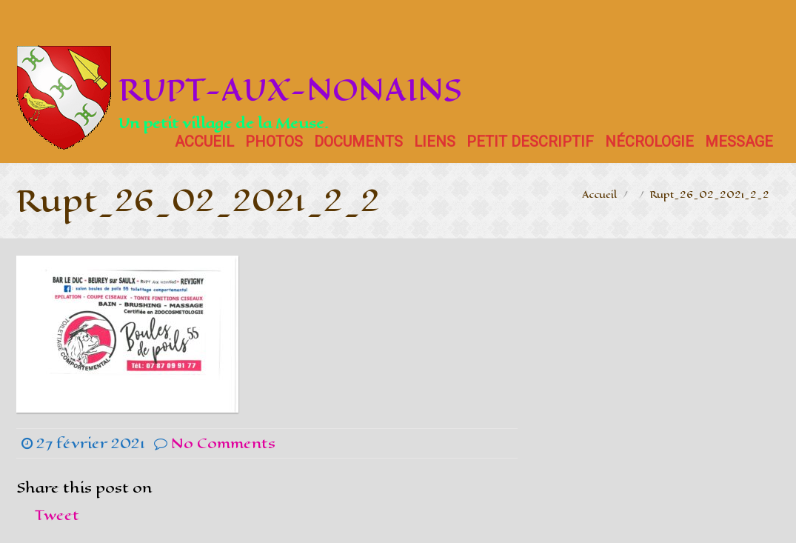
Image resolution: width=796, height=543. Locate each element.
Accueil (204, 141)
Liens (434, 141)
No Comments (223, 443)
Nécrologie (649, 141)
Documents (358, 141)
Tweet (57, 515)
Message (739, 141)
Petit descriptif (530, 141)
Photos (274, 141)
